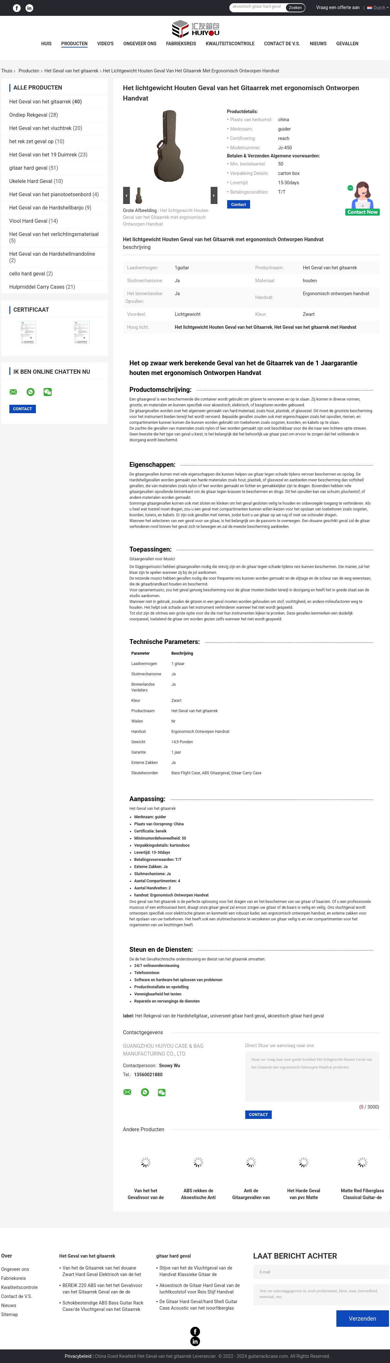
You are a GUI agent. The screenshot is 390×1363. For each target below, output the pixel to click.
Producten (74, 43)
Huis (46, 43)
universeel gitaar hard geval (237, 1015)
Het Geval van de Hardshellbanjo (46, 208)
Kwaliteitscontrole (230, 43)
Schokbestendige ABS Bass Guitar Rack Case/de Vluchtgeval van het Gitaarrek (103, 1306)
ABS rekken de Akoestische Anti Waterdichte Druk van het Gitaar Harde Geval (198, 1194)
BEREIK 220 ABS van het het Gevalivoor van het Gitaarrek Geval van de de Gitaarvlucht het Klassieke (102, 1289)
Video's (105, 43)
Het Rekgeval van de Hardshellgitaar (171, 1015)
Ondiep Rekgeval (28, 115)
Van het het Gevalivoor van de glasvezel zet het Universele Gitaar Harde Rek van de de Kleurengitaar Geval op (146, 1194)
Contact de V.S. (282, 43)
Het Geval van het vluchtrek (40, 128)
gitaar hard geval (28, 168)
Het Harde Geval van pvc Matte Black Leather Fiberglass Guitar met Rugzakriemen (304, 1194)
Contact (238, 204)
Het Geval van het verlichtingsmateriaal (54, 234)
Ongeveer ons (139, 43)
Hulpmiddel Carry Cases (37, 287)
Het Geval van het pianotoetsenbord (50, 194)
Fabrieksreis (181, 43)
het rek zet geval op (31, 141)
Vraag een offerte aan (338, 7)
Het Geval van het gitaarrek (72, 70)
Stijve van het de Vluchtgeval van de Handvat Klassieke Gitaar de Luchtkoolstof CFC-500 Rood (196, 1272)
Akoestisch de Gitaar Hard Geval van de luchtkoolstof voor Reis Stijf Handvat (200, 1288)
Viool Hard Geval (28, 221)
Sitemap (9, 1314)
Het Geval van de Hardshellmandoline (52, 254)
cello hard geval (27, 274)
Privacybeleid (78, 1356)
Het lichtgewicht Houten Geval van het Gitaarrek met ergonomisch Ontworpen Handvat (166, 217)
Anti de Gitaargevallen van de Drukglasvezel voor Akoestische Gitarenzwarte (251, 1194)
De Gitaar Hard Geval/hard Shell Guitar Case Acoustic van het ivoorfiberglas (198, 1305)
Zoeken (295, 7)
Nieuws (318, 43)
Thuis (6, 70)
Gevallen (347, 43)
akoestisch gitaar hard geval (296, 1015)
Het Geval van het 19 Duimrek (43, 155)
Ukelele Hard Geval (30, 181)
